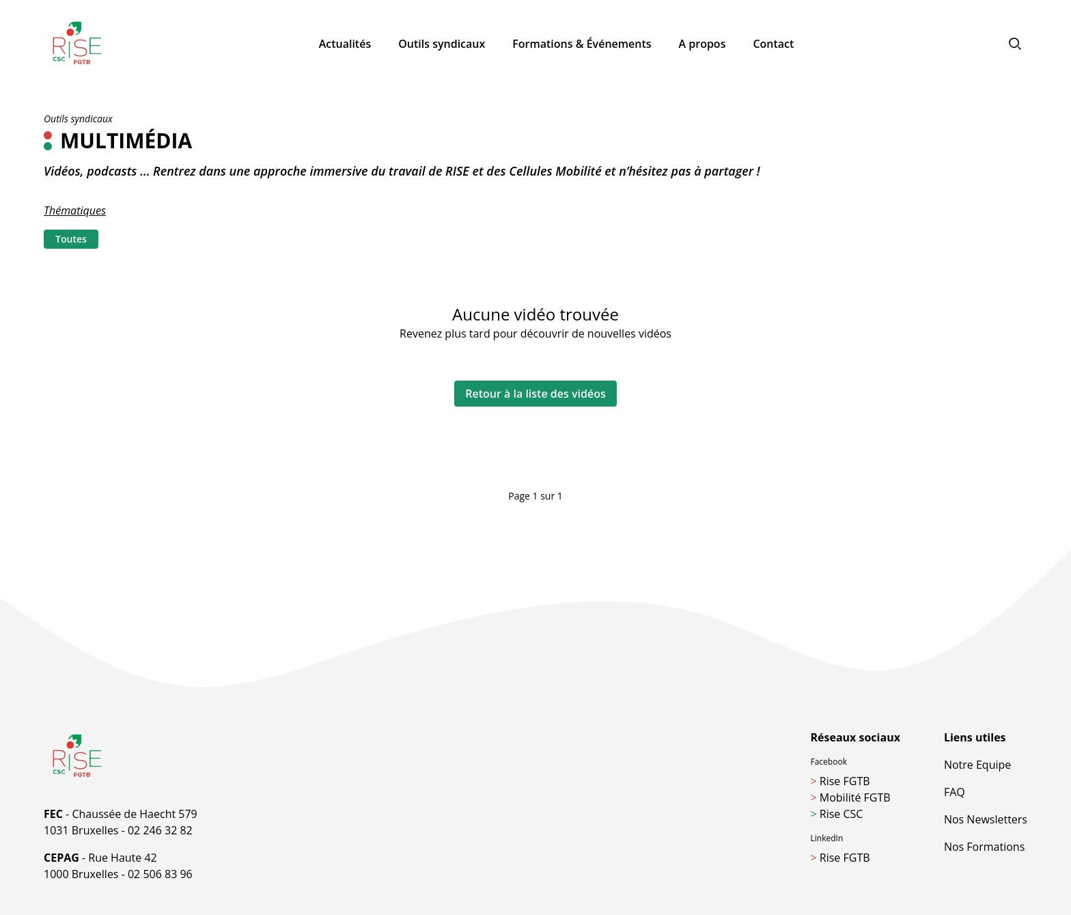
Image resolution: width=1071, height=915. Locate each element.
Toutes (71, 238)
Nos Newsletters (985, 819)
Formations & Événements (581, 43)
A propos (702, 43)
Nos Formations (984, 846)
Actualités (345, 43)
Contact (773, 43)
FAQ (954, 792)
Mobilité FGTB (851, 797)
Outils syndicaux (441, 43)
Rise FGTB (840, 781)
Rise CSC (837, 813)
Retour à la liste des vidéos (535, 393)
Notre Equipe (977, 764)
